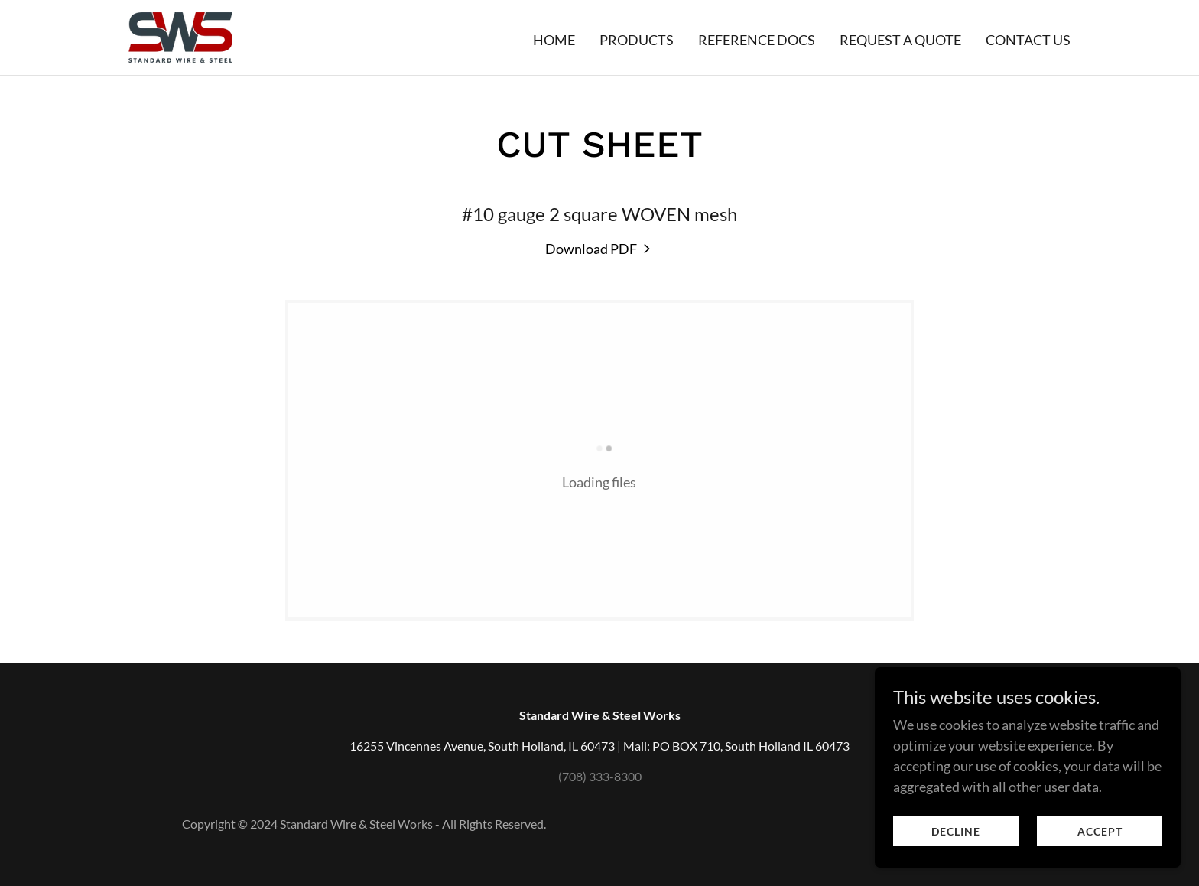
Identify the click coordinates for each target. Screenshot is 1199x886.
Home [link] (554, 39)
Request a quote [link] (900, 39)
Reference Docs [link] (756, 39)
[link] (180, 36)
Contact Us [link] (1028, 39)
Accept (1100, 862)
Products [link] (637, 39)
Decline (955, 862)
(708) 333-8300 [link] (600, 776)
